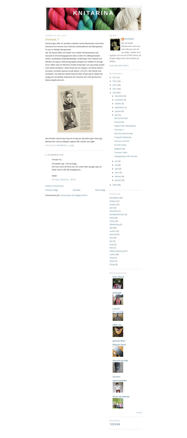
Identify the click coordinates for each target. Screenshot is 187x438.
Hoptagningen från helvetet (125, 156)
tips (111, 241)
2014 (114, 77)
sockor (112, 231)
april (117, 169)
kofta (112, 218)
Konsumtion (119, 122)
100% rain (117, 325)
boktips (113, 201)
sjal (111, 228)
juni (116, 161)
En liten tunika (120, 145)
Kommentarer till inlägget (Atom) (73, 195)
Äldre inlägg (100, 190)
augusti (118, 111)
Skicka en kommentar (54, 186)
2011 (114, 89)
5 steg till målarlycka (122, 137)
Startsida (76, 190)
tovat (112, 244)
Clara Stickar (118, 277)
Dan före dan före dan (123, 133)
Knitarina (93, 13)
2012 (114, 85)
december (119, 96)
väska (112, 261)
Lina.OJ (116, 309)
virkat (112, 258)
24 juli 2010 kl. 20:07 (64, 180)
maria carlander (120, 380)
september (119, 107)
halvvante (114, 211)
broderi (112, 204)
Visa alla (139, 412)
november (119, 100)
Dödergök (117, 293)
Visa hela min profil (119, 65)
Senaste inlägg (51, 190)
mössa (112, 221)
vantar (112, 254)
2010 (114, 93)
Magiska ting (119, 149)
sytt (111, 238)
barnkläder (114, 198)
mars (117, 172)
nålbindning (114, 224)
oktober (118, 104)
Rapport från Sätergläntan (125, 126)
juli (116, 115)
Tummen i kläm (120, 152)
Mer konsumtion (121, 118)
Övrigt (112, 264)
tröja (111, 248)
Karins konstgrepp (121, 396)
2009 (114, 185)
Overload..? (119, 130)
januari (118, 180)
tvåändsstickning (117, 251)
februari (118, 176)
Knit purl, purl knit (121, 141)
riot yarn (116, 377)
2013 (114, 81)
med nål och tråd (120, 361)
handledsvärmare (117, 214)
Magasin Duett (119, 345)
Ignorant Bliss (119, 341)
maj (116, 165)
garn (111, 208)
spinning (113, 234)
